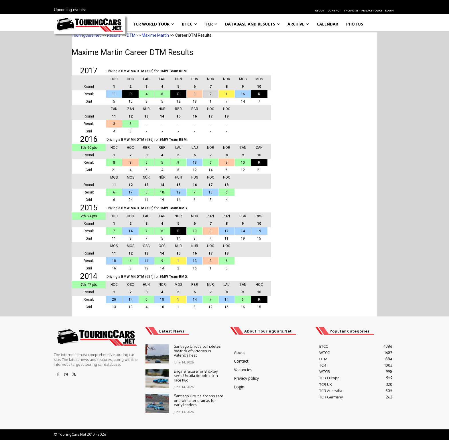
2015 (88, 207)
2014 (88, 276)
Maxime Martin (155, 35)
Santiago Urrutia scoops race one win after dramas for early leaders (198, 400)
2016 (88, 139)
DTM (131, 35)
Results (114, 35)
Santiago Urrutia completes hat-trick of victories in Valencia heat (197, 350)
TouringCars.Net (86, 35)
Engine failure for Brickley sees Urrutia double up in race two (196, 375)
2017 (88, 70)
